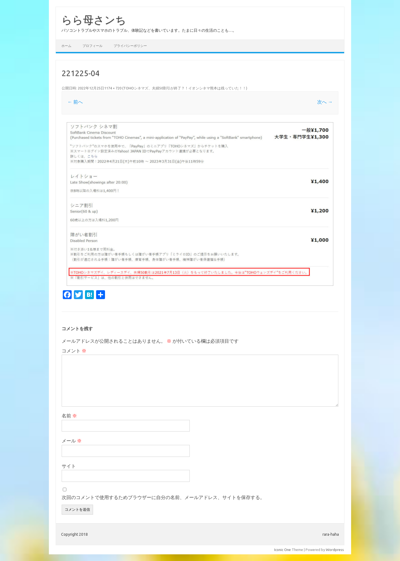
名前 (69, 415)
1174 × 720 (112, 88)
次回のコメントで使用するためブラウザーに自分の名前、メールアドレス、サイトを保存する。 (163, 497)
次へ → (324, 101)
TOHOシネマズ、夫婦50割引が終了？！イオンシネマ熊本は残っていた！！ (184, 88)
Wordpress (335, 550)
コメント (74, 350)
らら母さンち (93, 20)
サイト (69, 466)
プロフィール (92, 45)
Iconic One (282, 550)
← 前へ (75, 101)
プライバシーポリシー (130, 45)
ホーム (66, 45)
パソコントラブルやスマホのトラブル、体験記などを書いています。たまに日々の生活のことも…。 (148, 30)
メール (72, 440)
